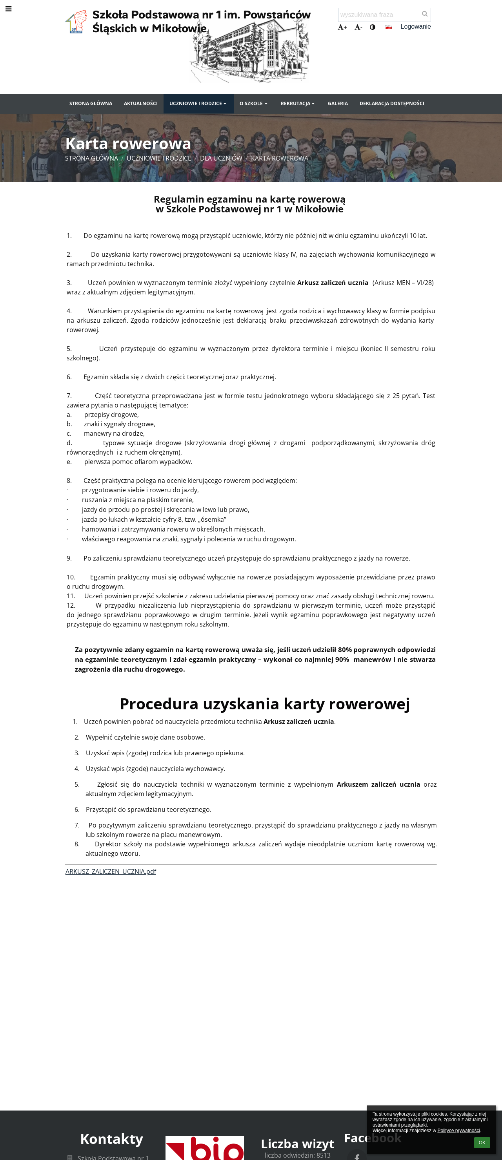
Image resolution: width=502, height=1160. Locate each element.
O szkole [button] (254, 103)
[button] (389, 26)
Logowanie (416, 26)
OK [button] (482, 1142)
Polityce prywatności (458, 1130)
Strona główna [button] (90, 103)
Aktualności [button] (141, 103)
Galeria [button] (338, 103)
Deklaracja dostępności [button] (392, 103)
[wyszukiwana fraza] (384, 15)
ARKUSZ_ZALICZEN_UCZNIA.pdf (110, 871)
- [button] (358, 27)
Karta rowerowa (279, 158)
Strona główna (91, 158)
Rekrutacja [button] (298, 103)
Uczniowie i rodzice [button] (198, 103)
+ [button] (342, 27)
